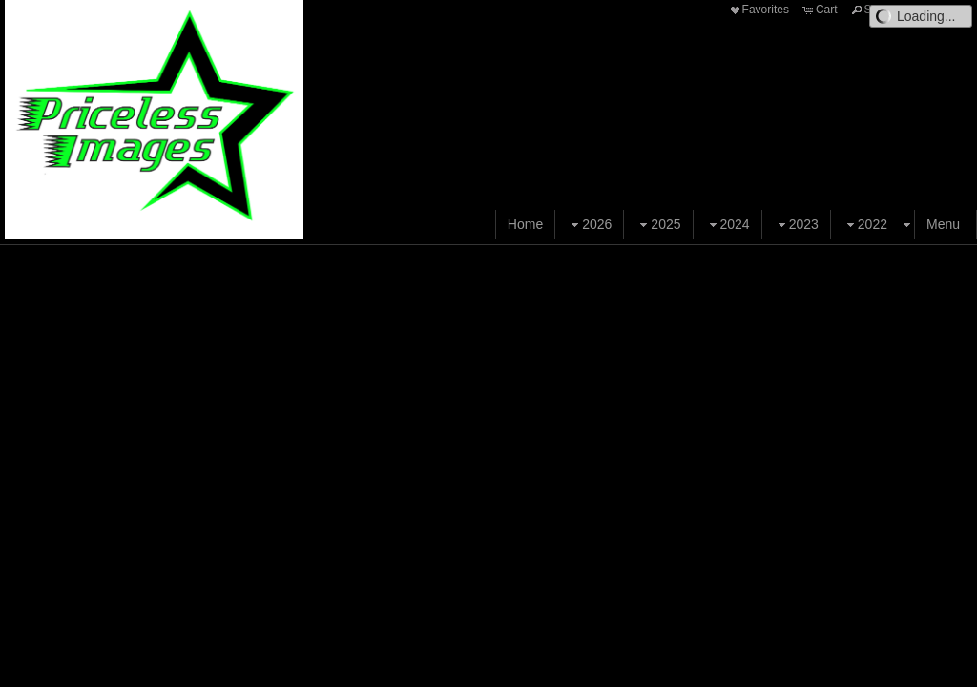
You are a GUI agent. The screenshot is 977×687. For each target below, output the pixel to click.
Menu (943, 224)
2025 (657, 225)
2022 (864, 225)
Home (525, 224)
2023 (796, 225)
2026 (589, 225)
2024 (727, 225)
